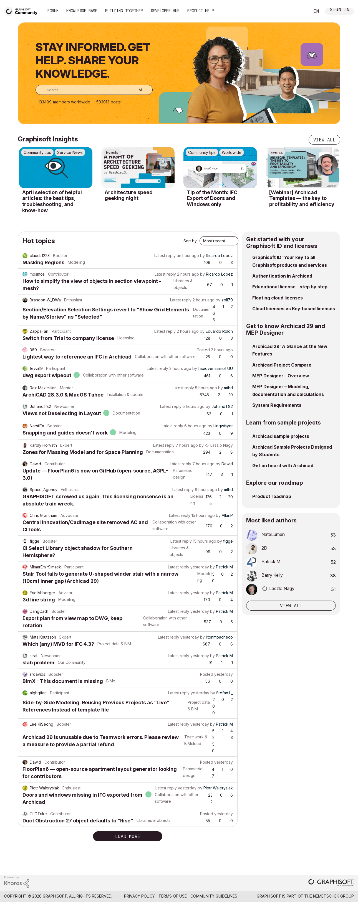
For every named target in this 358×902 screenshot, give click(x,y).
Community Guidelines (213, 896)
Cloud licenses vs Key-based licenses (293, 308)
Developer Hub (165, 10)
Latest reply (165, 255)
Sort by (190, 240)
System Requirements (276, 405)
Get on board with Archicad (282, 465)
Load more (127, 836)
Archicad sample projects (280, 436)
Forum (53, 10)
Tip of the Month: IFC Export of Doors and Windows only (212, 198)
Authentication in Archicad (282, 276)
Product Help (200, 10)
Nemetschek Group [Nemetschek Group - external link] (333, 896)
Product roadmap (271, 496)
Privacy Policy (139, 896)
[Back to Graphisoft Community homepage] (22, 10)
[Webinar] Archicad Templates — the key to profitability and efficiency (301, 198)
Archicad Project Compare (281, 365)
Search (299, 11)
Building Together (124, 10)
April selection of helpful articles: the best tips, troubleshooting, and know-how (52, 201)
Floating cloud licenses (277, 298)
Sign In (339, 10)
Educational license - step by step (289, 286)
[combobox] (94, 90)
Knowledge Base (81, 10)
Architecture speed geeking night (129, 195)
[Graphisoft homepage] (331, 883)
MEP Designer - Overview (280, 375)
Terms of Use (172, 896)
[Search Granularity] (137, 90)
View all (324, 140)
